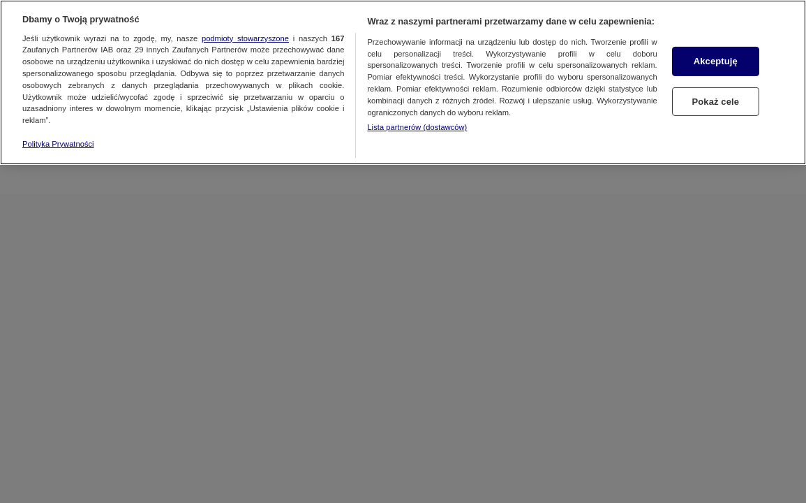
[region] (403, 82)
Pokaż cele (715, 101)
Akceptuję (716, 61)
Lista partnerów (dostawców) (417, 127)
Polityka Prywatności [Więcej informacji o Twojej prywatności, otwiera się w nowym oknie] (58, 144)
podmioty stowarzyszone (245, 38)
